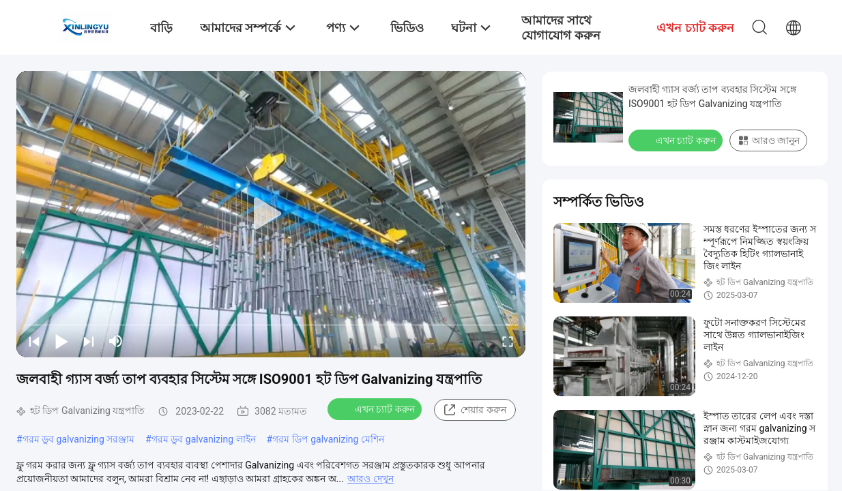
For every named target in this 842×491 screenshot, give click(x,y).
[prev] (34, 341)
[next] (88, 341)
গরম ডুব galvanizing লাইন (203, 439)
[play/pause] (61, 341)
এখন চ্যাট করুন (376, 408)
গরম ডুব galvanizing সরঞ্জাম (79, 439)
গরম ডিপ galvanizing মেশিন (328, 439)
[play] (271, 214)
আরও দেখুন (370, 478)
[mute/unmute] (116, 341)
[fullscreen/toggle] (507, 341)
